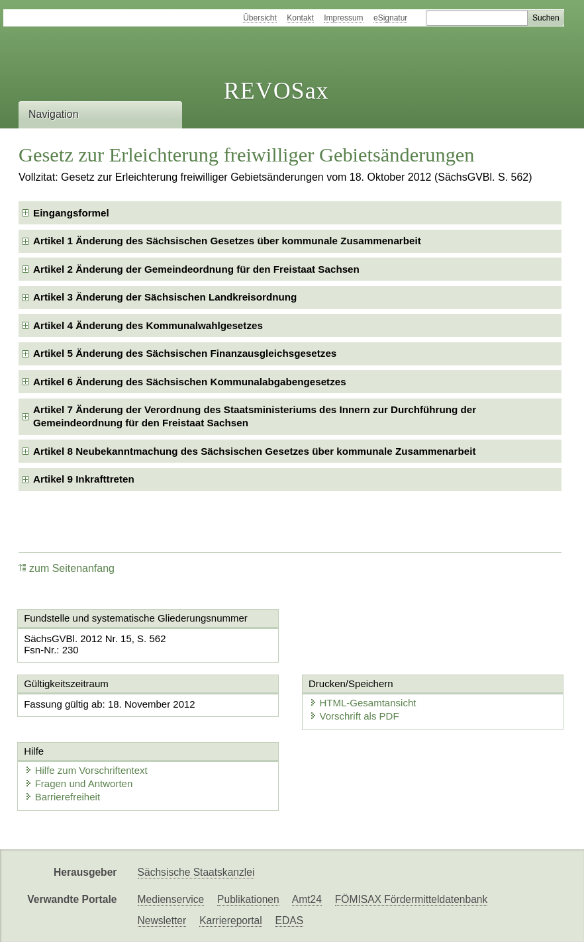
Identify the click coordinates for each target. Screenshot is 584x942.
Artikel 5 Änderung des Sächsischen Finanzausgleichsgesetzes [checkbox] (184, 353)
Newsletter (162, 920)
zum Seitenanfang (67, 568)
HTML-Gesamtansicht (362, 702)
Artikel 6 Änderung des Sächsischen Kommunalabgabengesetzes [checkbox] (189, 381)
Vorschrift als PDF (354, 716)
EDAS (289, 920)
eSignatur (390, 18)
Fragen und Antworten (78, 783)
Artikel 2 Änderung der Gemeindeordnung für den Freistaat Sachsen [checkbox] (196, 269)
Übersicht (260, 18)
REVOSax (276, 90)
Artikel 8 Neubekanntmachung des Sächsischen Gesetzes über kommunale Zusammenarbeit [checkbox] (254, 451)
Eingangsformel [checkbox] (71, 212)
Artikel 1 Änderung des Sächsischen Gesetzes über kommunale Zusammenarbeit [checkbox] (227, 240)
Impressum (343, 18)
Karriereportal (230, 920)
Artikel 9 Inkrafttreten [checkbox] (83, 479)
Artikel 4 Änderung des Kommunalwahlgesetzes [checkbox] (148, 325)
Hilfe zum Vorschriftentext (86, 770)
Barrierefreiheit (62, 796)
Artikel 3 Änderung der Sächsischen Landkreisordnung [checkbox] (165, 297)
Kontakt (300, 18)
